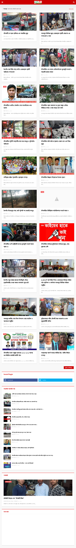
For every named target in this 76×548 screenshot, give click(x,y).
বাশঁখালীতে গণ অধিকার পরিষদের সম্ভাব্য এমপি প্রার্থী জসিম (23, 448)
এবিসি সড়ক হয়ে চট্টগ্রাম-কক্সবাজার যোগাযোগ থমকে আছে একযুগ (24, 394)
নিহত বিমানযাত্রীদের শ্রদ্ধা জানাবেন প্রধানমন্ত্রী (21, 440)
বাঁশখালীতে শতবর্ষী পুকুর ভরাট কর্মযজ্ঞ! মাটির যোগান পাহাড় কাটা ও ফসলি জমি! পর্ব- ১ (27, 409)
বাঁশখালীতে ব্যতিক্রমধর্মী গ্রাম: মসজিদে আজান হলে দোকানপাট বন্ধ (24, 401)
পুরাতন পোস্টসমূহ (68, 367)
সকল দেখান (71, 9)
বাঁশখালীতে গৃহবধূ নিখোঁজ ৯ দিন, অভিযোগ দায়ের (21, 417)
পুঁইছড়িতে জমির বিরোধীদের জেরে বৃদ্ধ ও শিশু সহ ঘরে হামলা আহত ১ (24, 424)
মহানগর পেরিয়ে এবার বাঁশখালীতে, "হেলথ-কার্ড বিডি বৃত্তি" (23, 463)
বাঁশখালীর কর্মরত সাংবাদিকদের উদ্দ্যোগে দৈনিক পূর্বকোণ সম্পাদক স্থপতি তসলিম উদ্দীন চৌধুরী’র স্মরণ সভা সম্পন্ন (32, 455)
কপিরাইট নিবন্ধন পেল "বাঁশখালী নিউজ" (14, 498)
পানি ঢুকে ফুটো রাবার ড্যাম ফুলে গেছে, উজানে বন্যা (21, 432)
